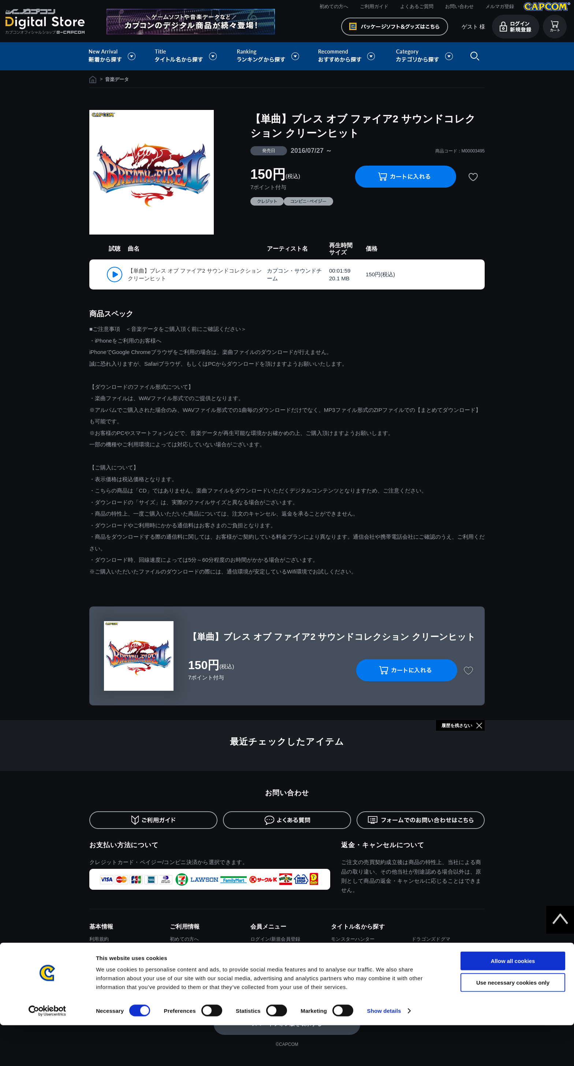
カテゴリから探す (424, 56)
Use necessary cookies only (512, 1023)
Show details (384, 1051)
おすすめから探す (348, 56)
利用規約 (99, 939)
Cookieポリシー (106, 971)
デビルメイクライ (430, 950)
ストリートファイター (355, 960)
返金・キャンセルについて (382, 845)
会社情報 (99, 982)
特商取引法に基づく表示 (116, 950)
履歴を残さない (456, 725)
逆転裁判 (421, 960)
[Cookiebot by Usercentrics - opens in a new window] (47, 1051)
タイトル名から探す (187, 56)
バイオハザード (348, 950)
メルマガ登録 (499, 6)
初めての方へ (334, 6)
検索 (473, 56)
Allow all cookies (513, 1002)
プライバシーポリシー (113, 960)
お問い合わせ (459, 6)
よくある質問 (184, 960)
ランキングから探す (269, 56)
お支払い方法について (124, 845)
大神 (416, 971)
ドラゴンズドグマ (430, 939)
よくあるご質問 (416, 6)
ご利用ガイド (374, 6)
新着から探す (117, 56)
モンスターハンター (352, 939)
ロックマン (343, 971)
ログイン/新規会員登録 (275, 939)
